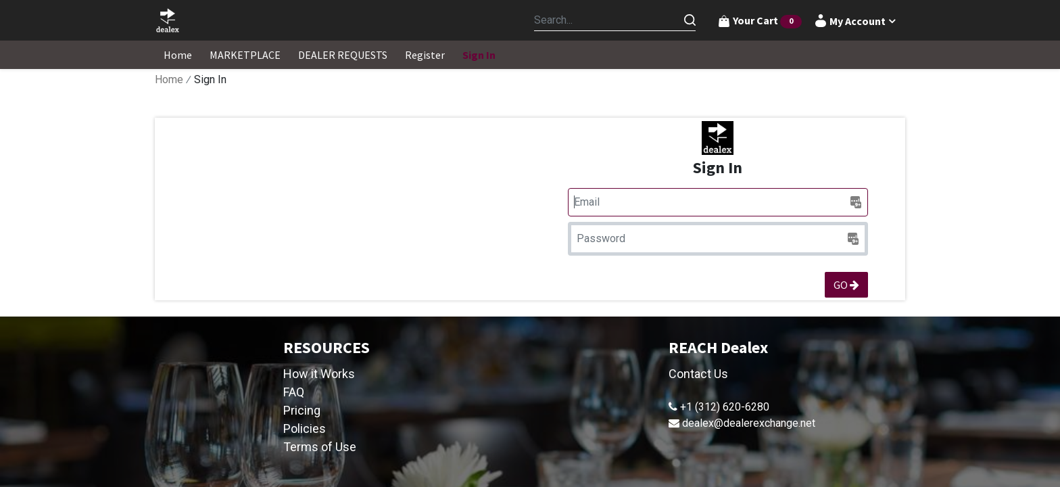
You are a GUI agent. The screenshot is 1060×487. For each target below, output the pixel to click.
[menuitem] (177, 55)
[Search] (689, 20)
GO (846, 285)
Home (169, 79)
